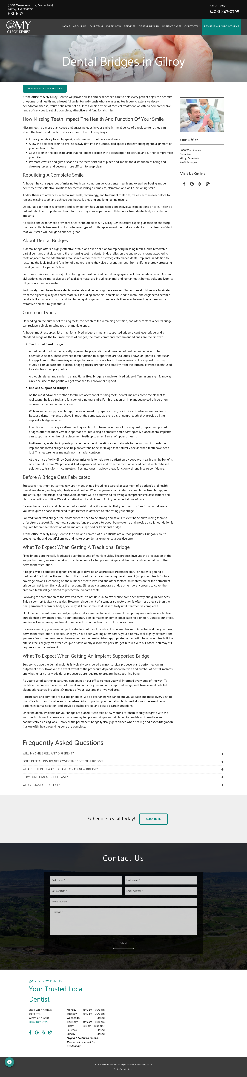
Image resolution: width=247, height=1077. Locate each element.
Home (66, 27)
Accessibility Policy (144, 1064)
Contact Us (192, 27)
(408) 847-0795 (224, 11)
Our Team (96, 27)
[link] (9, 13)
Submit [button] (123, 943)
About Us (79, 27)
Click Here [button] (153, 819)
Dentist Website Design (123, 1069)
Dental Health (148, 27)
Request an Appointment (221, 27)
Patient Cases (171, 27)
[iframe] (180, 1013)
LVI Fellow (113, 27)
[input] (86, 880)
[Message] (123, 921)
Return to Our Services (44, 89)
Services (129, 27)
